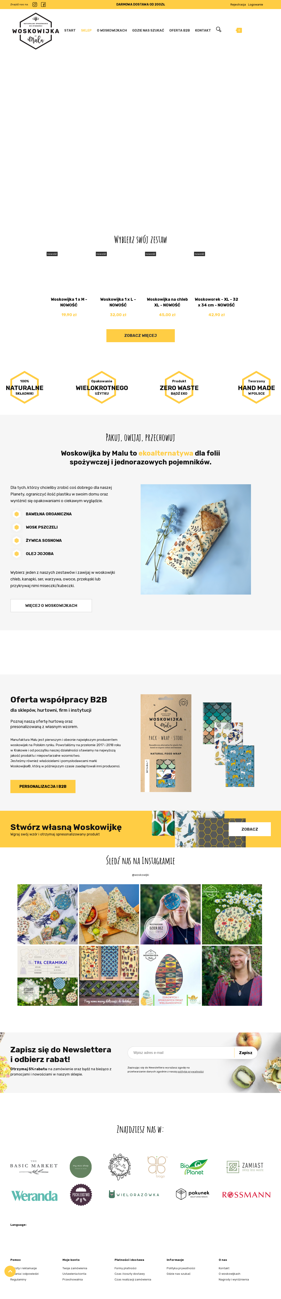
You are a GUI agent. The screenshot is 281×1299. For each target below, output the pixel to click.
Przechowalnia (72, 1279)
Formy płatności (125, 1268)
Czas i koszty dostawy (130, 1273)
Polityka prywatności (181, 1268)
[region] (140, 129)
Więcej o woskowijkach (51, 605)
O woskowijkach (229, 1273)
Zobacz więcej (140, 335)
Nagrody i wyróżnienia (234, 1279)
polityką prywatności (190, 1071)
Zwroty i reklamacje (23, 1268)
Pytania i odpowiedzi (24, 1273)
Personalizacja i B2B (42, 786)
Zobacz (249, 829)
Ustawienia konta (74, 1273)
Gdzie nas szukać (178, 1273)
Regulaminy (18, 1279)
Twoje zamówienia (74, 1268)
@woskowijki (140, 875)
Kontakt (224, 1268)
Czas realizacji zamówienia (133, 1279)
